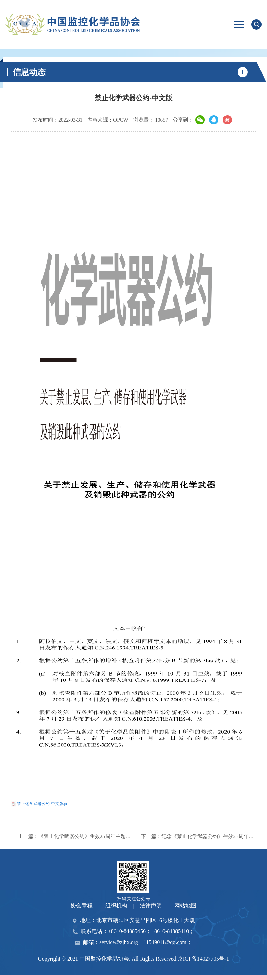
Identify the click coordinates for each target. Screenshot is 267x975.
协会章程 (82, 905)
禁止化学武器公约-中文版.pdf (43, 803)
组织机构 (116, 905)
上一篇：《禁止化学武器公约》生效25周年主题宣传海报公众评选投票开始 (102, 836)
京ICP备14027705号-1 (203, 959)
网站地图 (185, 905)
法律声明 (151, 905)
